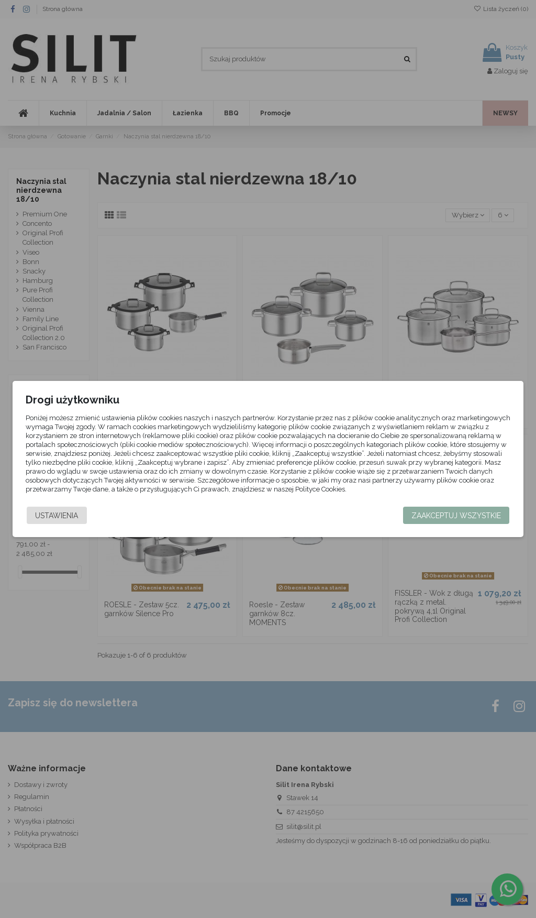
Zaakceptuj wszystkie (456, 515)
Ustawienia (56, 515)
